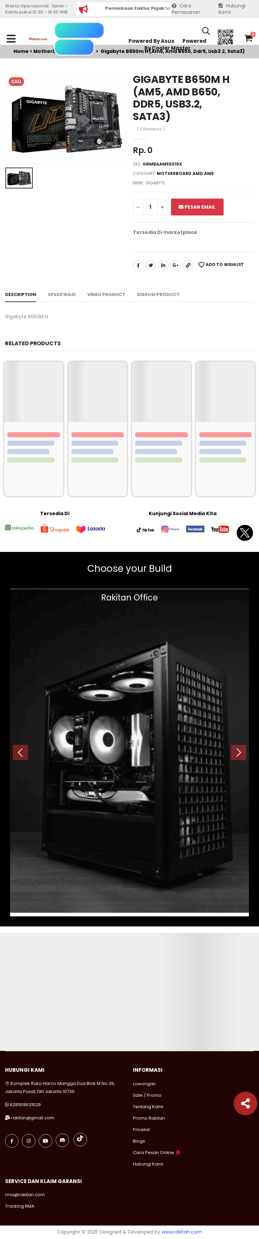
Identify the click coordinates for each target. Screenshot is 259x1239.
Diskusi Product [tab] (158, 294)
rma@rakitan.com (25, 1194)
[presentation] (20, 752)
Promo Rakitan (149, 1118)
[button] (206, 32)
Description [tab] (20, 294)
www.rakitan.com (182, 1232)
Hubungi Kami (232, 9)
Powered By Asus (151, 41)
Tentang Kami (148, 1106)
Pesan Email (197, 207)
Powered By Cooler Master (175, 44)
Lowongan (144, 1084)
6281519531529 (25, 1104)
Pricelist (141, 1129)
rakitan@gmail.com (32, 1118)
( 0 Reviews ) (151, 129)
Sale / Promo (147, 1095)
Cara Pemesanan (186, 9)
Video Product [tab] (106, 294)
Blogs (139, 1141)
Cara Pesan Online (153, 1152)
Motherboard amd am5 (185, 173)
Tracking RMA (19, 1206)
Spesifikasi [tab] (62, 294)
